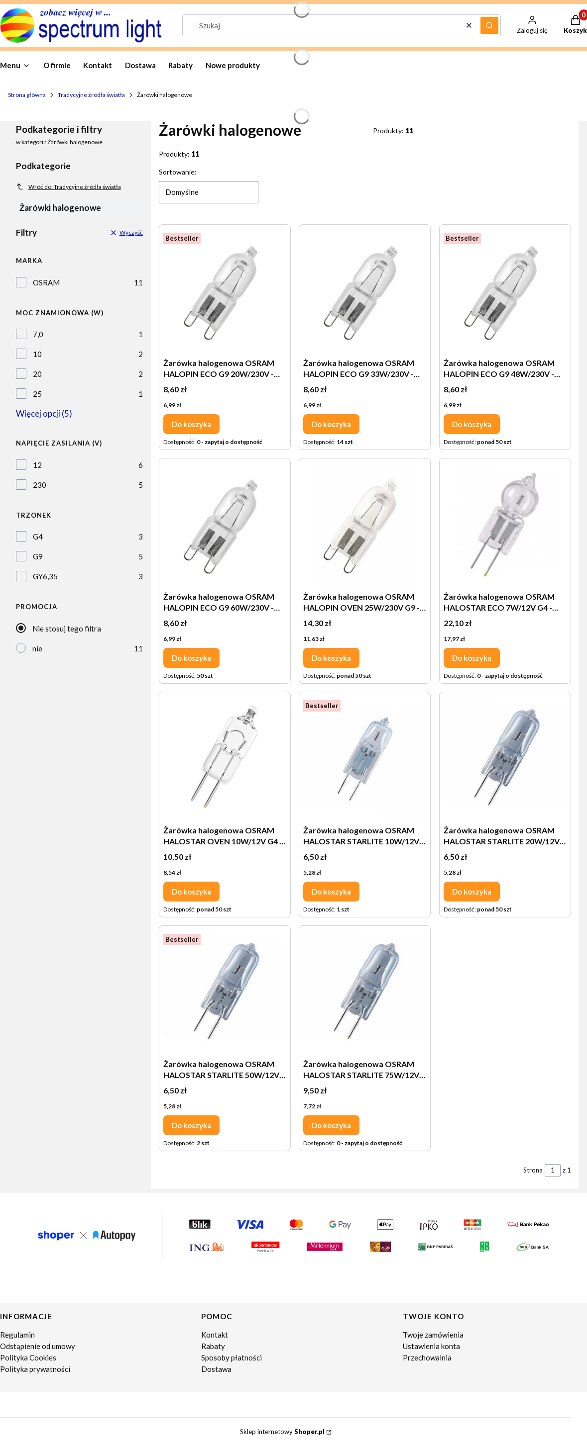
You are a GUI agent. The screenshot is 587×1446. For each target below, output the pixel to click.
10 (37, 354)
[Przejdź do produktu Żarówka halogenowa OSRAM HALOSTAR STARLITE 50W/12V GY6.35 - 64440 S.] (224, 992)
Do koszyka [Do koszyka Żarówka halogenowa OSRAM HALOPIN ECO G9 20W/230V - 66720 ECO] (191, 424)
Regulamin (17, 1334)
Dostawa (216, 1368)
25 (37, 393)
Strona (533, 1170)
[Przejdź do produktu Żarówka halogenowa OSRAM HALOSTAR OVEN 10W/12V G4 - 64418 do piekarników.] (224, 758)
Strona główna (27, 94)
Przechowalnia (427, 1357)
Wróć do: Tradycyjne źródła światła (68, 186)
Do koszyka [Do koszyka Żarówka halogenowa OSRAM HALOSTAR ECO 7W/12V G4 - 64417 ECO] (471, 657)
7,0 (38, 334)
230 (39, 484)
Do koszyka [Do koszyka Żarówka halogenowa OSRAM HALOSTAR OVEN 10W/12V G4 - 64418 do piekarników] (191, 891)
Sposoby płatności (231, 1357)
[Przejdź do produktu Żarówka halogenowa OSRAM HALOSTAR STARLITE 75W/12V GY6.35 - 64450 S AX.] (364, 992)
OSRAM (46, 282)
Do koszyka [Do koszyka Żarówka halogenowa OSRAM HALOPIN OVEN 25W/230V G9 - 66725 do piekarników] (331, 657)
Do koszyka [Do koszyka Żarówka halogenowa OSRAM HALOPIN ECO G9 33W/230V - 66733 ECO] (331, 424)
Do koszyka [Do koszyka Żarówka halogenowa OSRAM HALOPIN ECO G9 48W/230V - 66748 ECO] (471, 424)
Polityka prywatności (35, 1368)
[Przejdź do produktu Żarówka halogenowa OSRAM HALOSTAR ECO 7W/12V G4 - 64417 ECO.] (505, 524)
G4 (38, 536)
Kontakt (214, 1334)
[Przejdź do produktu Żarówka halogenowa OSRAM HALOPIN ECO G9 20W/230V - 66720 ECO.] (224, 291)
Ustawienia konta (431, 1346)
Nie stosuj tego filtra (66, 628)
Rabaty (213, 1346)
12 (37, 464)
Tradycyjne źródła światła (91, 94)
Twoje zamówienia (433, 1334)
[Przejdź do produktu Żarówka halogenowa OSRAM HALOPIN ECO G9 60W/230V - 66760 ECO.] (224, 524)
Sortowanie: (178, 172)
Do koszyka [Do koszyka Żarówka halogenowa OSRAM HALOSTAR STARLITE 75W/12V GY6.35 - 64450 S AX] (331, 1125)
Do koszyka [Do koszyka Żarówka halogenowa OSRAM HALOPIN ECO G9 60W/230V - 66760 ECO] (191, 657)
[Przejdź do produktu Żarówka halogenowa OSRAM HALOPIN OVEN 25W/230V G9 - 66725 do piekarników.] (364, 524)
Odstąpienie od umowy (37, 1346)
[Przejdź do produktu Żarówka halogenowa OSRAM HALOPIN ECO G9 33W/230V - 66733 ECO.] (364, 291)
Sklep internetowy (282, 1432)
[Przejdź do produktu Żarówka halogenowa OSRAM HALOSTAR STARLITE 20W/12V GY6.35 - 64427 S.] (505, 758)
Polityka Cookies (28, 1357)
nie (37, 648)
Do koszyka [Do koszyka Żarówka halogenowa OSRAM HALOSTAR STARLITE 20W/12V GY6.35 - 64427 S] (471, 891)
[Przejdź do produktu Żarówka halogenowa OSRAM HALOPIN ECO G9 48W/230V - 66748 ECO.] (505, 291)
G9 (38, 556)
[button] (489, 25)
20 (37, 373)
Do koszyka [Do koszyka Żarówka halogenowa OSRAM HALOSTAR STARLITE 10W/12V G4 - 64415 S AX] (331, 891)
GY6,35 (45, 576)
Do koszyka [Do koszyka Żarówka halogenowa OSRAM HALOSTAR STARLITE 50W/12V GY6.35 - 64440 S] (191, 1125)
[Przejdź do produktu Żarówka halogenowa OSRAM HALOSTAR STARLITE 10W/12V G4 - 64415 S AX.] (364, 758)
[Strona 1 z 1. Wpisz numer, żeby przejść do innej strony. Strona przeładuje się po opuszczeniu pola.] (553, 1170)
